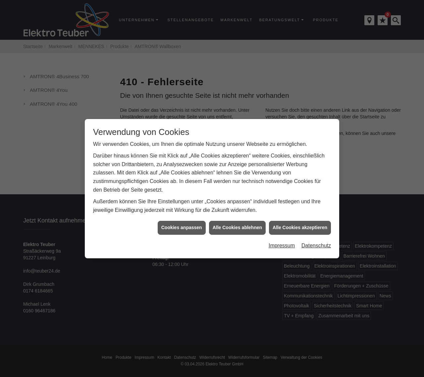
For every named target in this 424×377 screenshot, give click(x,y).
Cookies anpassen (181, 220)
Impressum (282, 239)
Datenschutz (316, 239)
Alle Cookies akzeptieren (300, 220)
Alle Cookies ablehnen (237, 220)
